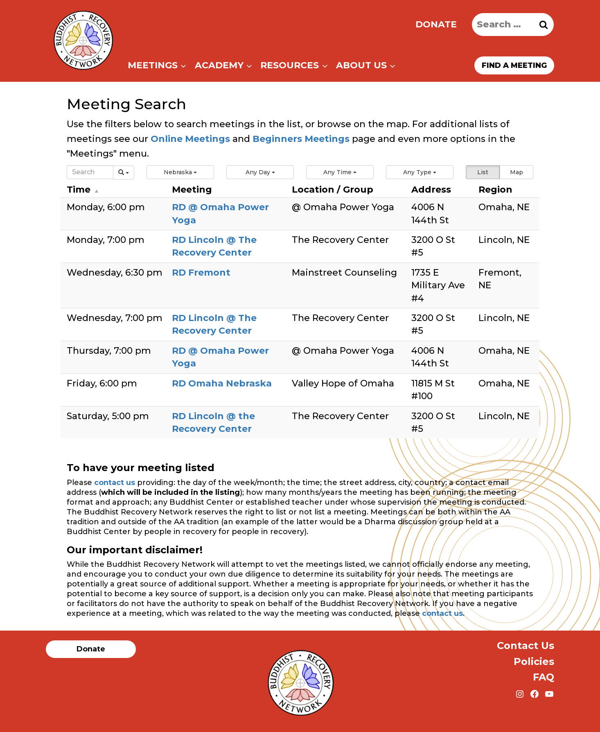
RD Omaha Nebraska (222, 383)
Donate (436, 24)
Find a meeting (514, 65)
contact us (114, 482)
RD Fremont (201, 272)
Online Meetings (190, 138)
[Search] (90, 172)
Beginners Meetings (300, 138)
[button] (180, 172)
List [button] (482, 172)
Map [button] (516, 172)
